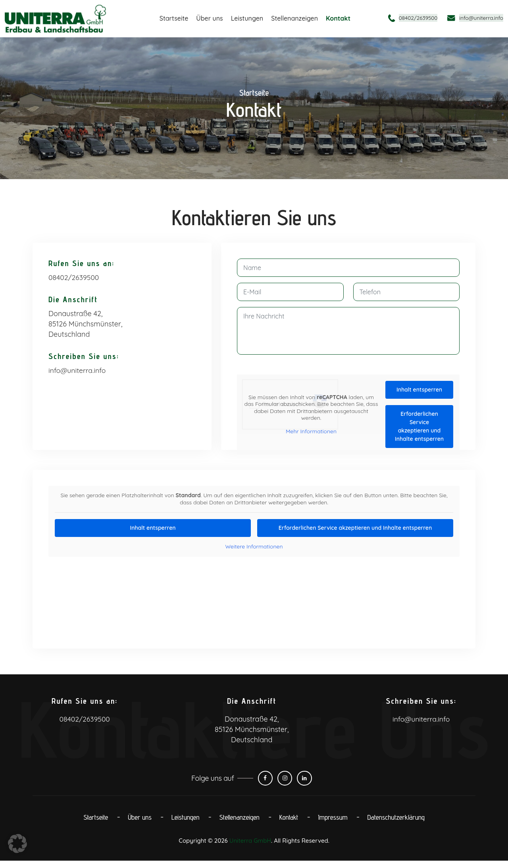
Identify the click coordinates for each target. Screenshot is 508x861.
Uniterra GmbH (250, 841)
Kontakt (338, 18)
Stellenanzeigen (294, 18)
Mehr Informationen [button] (311, 431)
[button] (17, 843)
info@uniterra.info (478, 17)
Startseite (174, 18)
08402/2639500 (411, 17)
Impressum (333, 817)
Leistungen (247, 18)
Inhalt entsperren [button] (419, 389)
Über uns (209, 18)
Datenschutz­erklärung (397, 817)
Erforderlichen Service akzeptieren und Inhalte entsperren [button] (419, 426)
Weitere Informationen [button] (254, 546)
